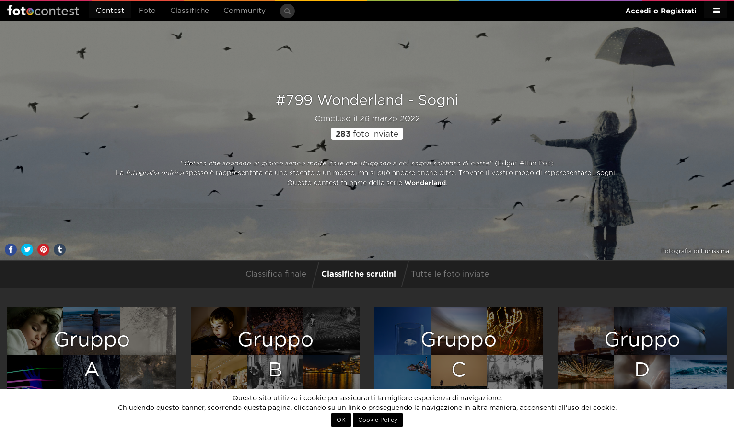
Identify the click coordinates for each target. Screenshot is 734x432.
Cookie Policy (377, 420)
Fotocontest (43, 10)
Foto (147, 10)
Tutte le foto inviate (450, 274)
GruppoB (275, 355)
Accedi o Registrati (661, 11)
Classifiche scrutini (358, 273)
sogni (606, 173)
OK (341, 420)
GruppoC (458, 355)
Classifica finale (275, 274)
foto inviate (367, 134)
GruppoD (642, 355)
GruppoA (92, 355)
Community (244, 10)
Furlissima (715, 251)
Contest (110, 10)
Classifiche (189, 10)
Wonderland (425, 183)
